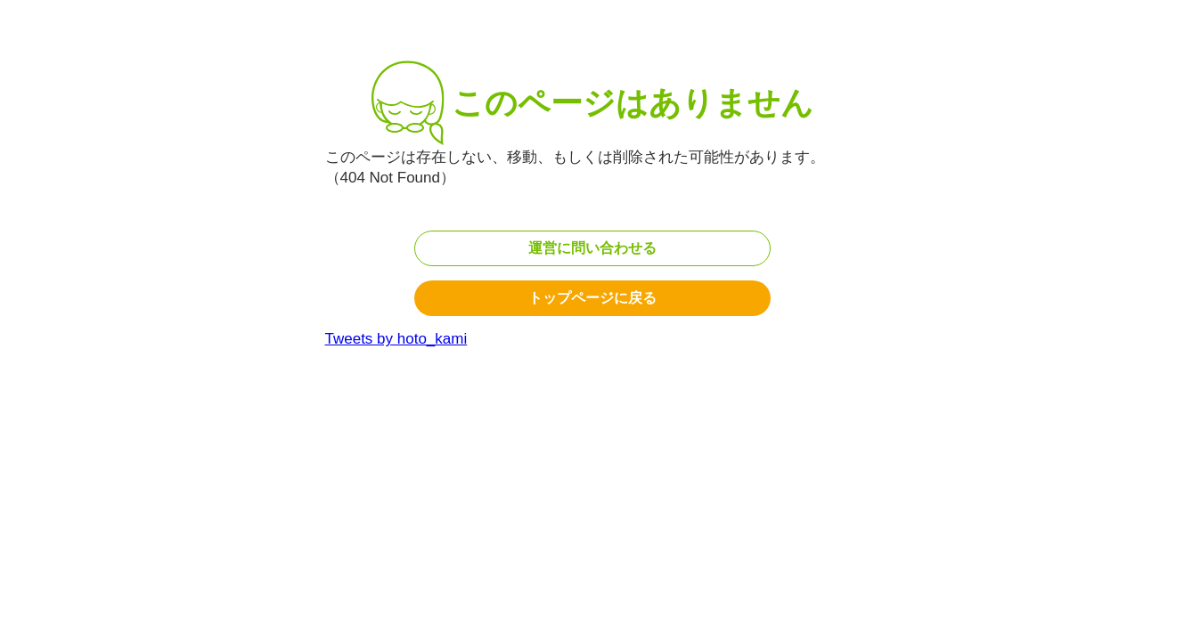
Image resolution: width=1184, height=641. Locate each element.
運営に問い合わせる (592, 248)
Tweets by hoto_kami (396, 338)
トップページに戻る (592, 297)
